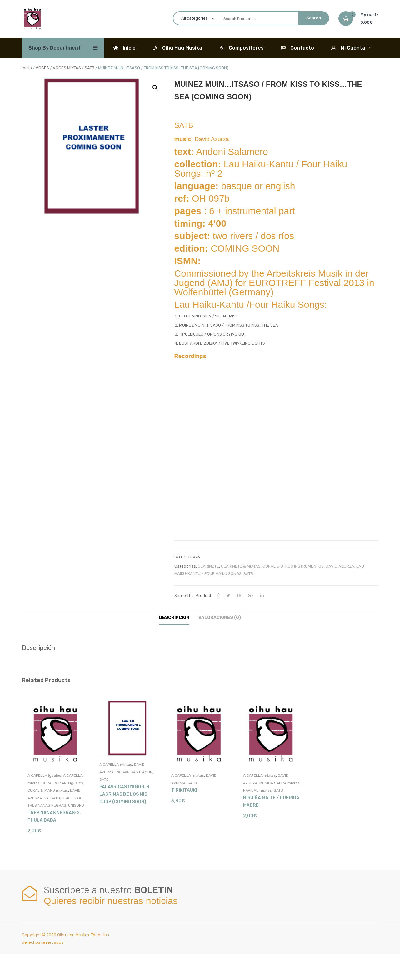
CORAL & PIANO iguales (62, 783)
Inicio (27, 68)
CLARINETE (208, 566)
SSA (65, 798)
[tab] (174, 618)
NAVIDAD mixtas (257, 790)
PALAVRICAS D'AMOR (134, 772)
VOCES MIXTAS (67, 68)
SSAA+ (77, 798)
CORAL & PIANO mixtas (48, 790)
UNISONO (76, 805)
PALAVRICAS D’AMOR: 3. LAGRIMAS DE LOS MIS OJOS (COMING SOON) (125, 794)
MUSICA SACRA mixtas (279, 783)
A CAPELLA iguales (44, 775)
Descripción (174, 617)
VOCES (42, 68)
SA (46, 798)
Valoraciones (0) (219, 617)
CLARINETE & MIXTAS (241, 566)
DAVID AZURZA (340, 566)
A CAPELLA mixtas (115, 764)
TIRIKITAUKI (184, 790)
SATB (89, 68)
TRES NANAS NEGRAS (47, 805)
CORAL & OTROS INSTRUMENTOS (293, 566)
